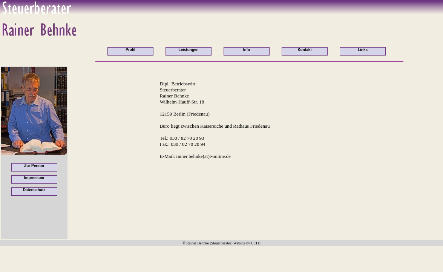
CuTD (256, 243)
